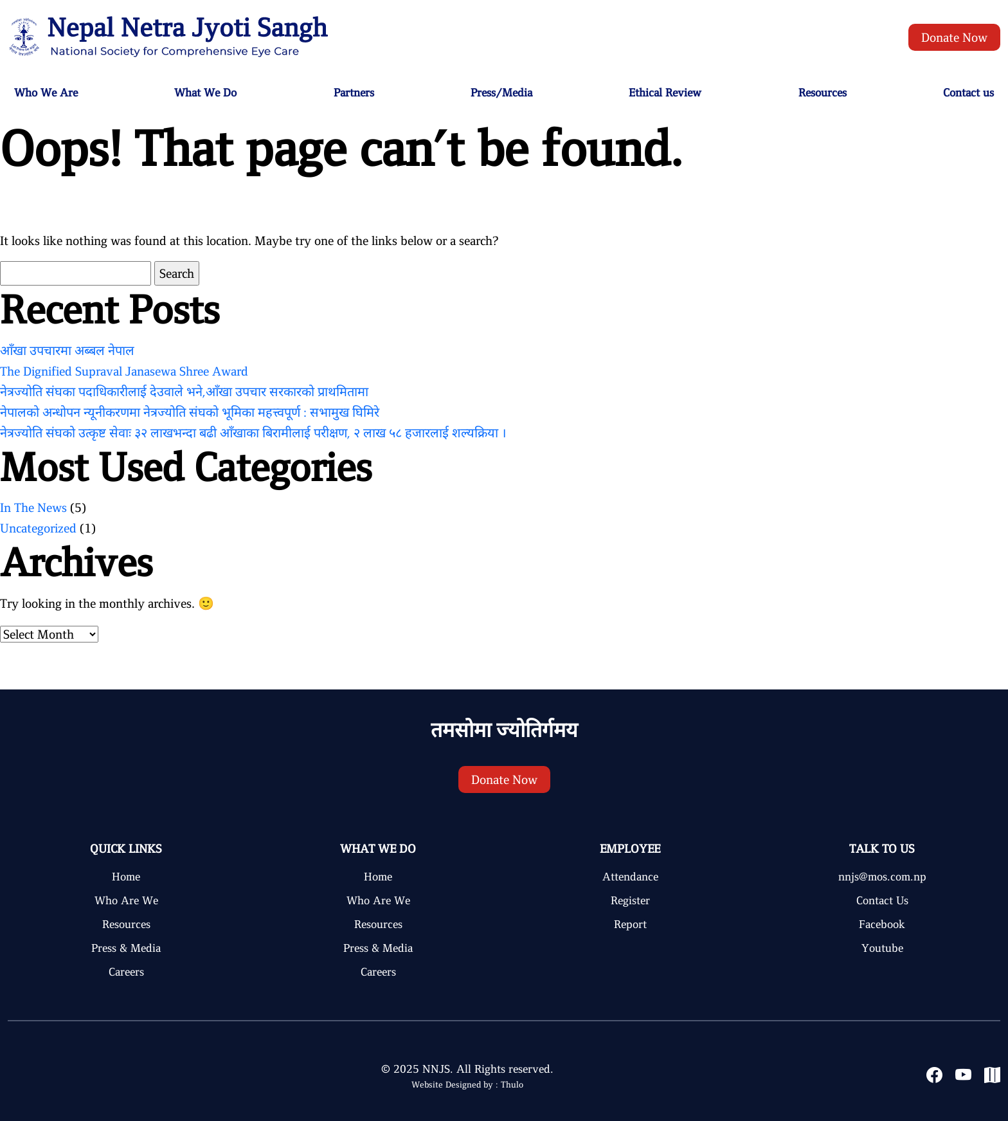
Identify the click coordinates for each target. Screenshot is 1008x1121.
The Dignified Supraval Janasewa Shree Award (124, 371)
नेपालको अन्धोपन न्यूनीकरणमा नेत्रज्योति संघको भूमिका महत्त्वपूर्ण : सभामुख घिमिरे (189, 412)
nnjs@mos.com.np (882, 876)
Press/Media (501, 92)
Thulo (512, 1084)
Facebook (882, 924)
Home (126, 876)
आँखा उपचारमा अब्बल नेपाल (67, 350)
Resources (822, 92)
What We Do (205, 92)
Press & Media (126, 948)
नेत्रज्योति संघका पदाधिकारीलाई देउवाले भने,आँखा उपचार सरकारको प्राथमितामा (184, 392)
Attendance (630, 876)
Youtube (882, 948)
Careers (126, 971)
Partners (354, 92)
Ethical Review (665, 92)
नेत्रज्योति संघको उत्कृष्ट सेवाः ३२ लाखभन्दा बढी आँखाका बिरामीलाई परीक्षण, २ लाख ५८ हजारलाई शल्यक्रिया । (253, 433)
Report (630, 924)
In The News (33, 507)
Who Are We (126, 900)
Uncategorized (38, 528)
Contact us (968, 92)
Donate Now (954, 37)
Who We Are (46, 92)
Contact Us (882, 900)
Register (630, 900)
